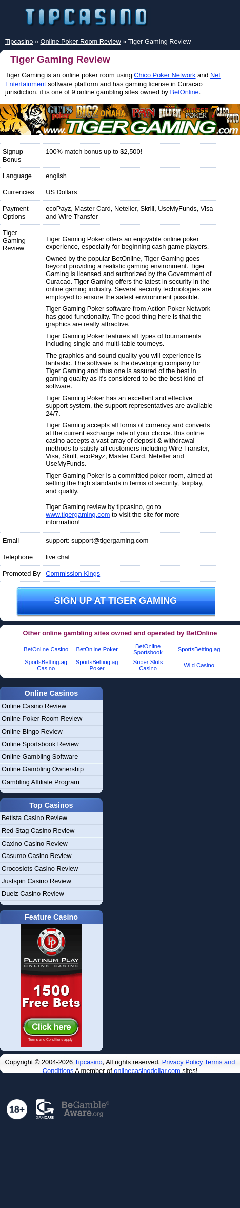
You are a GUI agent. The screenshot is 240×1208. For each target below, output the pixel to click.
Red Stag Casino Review (38, 830)
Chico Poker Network (164, 75)
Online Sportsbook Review (40, 744)
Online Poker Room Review (42, 719)
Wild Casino (199, 665)
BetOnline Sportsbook (148, 649)
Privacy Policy (182, 1062)
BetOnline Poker (96, 649)
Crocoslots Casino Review (40, 868)
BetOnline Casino (46, 649)
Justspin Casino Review (36, 881)
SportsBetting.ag (199, 649)
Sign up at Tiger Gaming (115, 601)
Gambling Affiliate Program (40, 782)
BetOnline (184, 92)
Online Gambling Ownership (43, 769)
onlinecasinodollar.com (147, 1071)
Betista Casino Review (34, 818)
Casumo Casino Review (37, 856)
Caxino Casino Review (35, 843)
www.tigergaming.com (78, 514)
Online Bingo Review (32, 731)
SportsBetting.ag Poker (97, 665)
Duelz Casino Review (33, 894)
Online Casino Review (34, 706)
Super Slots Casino (148, 665)
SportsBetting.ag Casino (46, 665)
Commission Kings (73, 573)
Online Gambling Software (40, 757)
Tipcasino (88, 1062)
